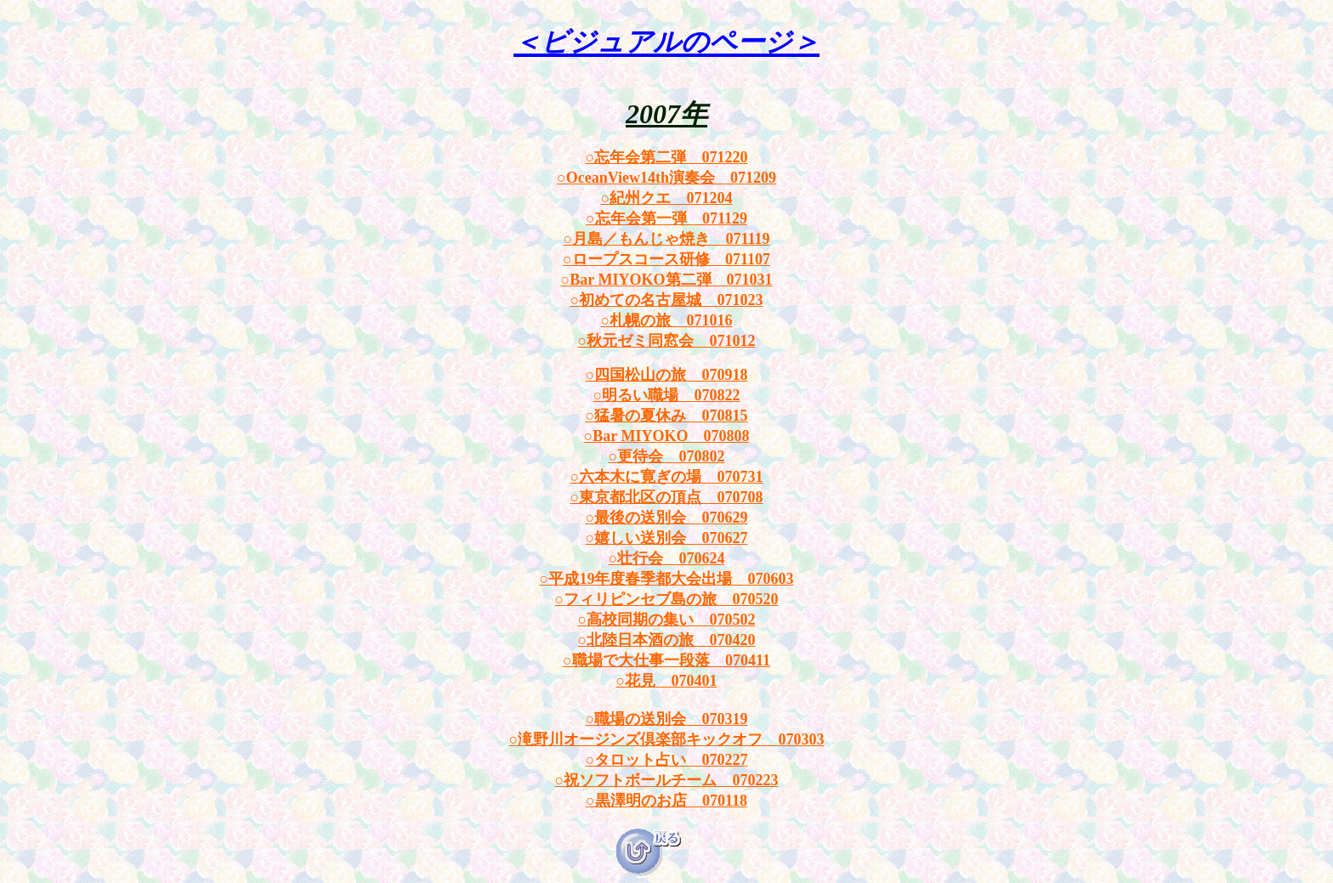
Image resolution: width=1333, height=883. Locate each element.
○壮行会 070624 (667, 558)
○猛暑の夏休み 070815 (667, 415)
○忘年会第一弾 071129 (666, 218)
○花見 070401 (667, 680)
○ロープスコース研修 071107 (666, 259)
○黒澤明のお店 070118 (666, 800)
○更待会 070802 (667, 456)
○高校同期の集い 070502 (667, 619)
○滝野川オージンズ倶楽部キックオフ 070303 (667, 739)
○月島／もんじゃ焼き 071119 (667, 238)
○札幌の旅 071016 (667, 320)
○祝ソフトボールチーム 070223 (667, 780)
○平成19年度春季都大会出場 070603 (667, 578)
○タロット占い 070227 (667, 759)
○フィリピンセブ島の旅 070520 (667, 599)
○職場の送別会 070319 (667, 718)
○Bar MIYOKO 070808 (666, 435)
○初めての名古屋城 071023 (666, 300)
